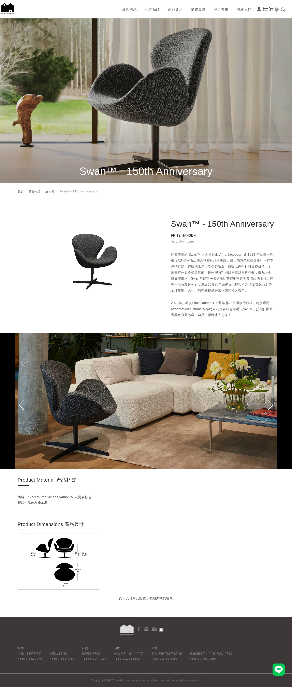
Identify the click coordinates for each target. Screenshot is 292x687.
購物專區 (198, 9)
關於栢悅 (221, 9)
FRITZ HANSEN (183, 235)
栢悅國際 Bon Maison (7, 8)
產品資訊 (175, 9)
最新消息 (129, 9)
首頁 (21, 191)
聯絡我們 (244, 9)
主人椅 (49, 191)
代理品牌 (152, 9)
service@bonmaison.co (186, 680)
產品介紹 (34, 191)
